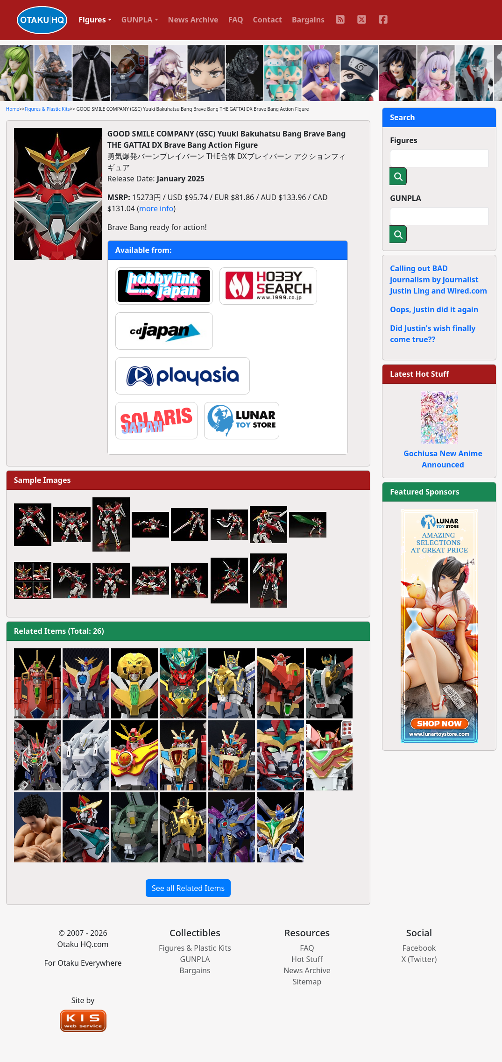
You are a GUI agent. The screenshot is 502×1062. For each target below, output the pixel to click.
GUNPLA (405, 198)
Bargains (308, 19)
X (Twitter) (419, 959)
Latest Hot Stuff (419, 374)
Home (12, 109)
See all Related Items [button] (188, 888)
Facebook (419, 948)
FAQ (235, 19)
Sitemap (307, 981)
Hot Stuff (307, 959)
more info (156, 208)
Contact (267, 19)
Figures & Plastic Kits (47, 109)
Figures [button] (92, 19)
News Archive (193, 19)
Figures (403, 140)
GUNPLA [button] (137, 19)
